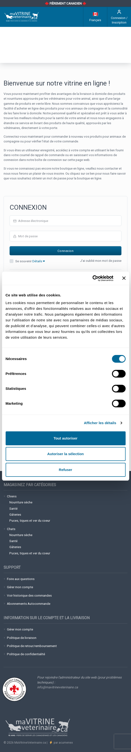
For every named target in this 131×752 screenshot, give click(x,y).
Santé (13, 508)
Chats (11, 529)
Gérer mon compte (20, 587)
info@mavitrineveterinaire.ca (57, 687)
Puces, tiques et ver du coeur (29, 520)
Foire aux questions (20, 579)
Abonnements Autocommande (28, 603)
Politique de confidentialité (26, 654)
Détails (38, 261)
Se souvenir (30, 261)
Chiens (12, 496)
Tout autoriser (66, 438)
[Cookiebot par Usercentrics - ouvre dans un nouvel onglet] (92, 278)
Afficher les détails (100, 423)
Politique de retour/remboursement (32, 646)
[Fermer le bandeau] (123, 278)
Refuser (65, 470)
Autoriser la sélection (65, 454)
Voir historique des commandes (29, 595)
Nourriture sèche (20, 502)
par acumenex (63, 742)
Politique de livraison (21, 638)
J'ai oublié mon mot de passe (100, 261)
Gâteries (15, 514)
